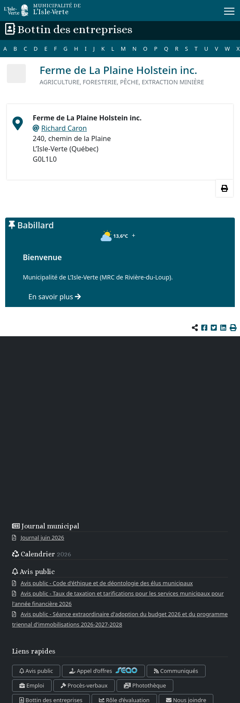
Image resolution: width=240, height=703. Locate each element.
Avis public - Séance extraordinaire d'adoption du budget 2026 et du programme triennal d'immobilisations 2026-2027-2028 (120, 619)
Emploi (31, 685)
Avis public (36, 671)
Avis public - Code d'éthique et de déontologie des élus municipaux (107, 583)
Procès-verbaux (84, 685)
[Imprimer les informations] (224, 188)
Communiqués (176, 671)
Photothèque (145, 685)
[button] (233, 327)
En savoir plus (54, 296)
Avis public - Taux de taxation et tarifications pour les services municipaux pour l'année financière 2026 (118, 598)
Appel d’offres (103, 671)
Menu (230, 9)
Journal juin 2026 (42, 537)
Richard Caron (64, 128)
